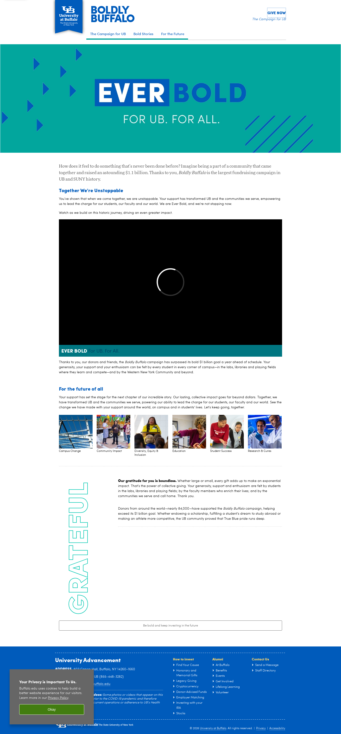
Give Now (276, 12)
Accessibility (277, 728)
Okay (52, 709)
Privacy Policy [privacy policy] (58, 698)
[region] (52, 696)
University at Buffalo (213, 728)
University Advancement (88, 660)
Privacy (261, 728)
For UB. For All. (104, 351)
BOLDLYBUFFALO (112, 13)
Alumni (217, 659)
